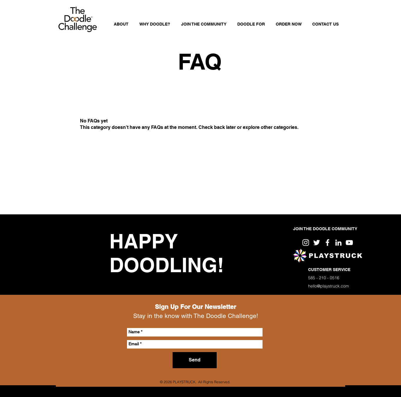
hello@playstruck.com (328, 286)
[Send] (195, 360)
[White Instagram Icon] (305, 242)
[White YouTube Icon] (349, 242)
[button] (251, 24)
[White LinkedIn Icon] (338, 242)
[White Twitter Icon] (316, 242)
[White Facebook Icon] (327, 242)
